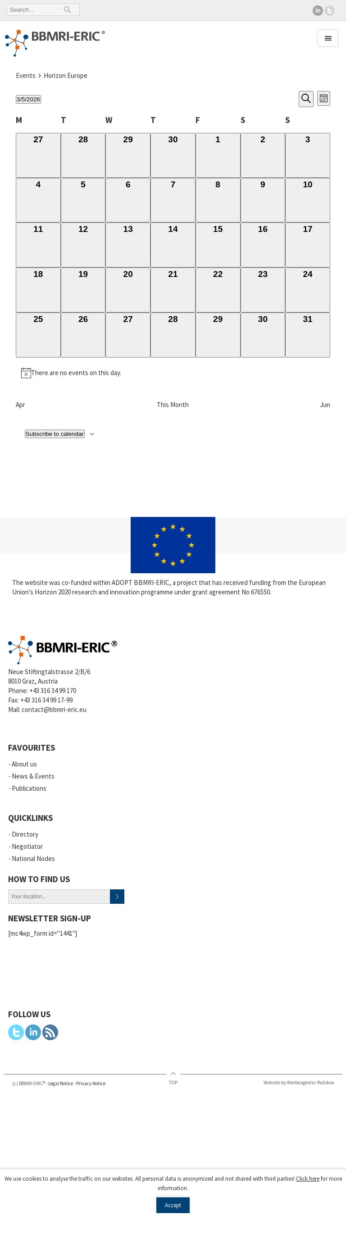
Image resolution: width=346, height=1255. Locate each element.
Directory (25, 834)
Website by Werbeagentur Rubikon (299, 1082)
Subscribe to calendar (55, 433)
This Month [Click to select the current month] (173, 404)
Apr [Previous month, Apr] (20, 404)
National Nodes (33, 858)
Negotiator (27, 846)
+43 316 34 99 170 (52, 690)
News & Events (33, 776)
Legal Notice (60, 1083)
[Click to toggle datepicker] (28, 99)
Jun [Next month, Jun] (325, 404)
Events (26, 75)
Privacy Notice (90, 1083)
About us (24, 764)
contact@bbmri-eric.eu (54, 709)
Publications (29, 788)
